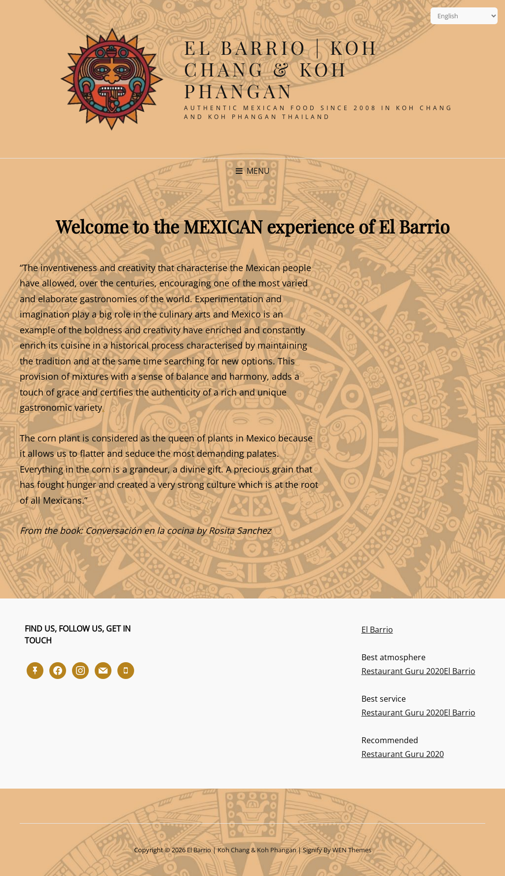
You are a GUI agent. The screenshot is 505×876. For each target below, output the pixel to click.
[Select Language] (464, 15)
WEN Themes (351, 849)
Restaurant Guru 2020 (402, 671)
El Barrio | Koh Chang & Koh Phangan (281, 69)
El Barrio (377, 629)
